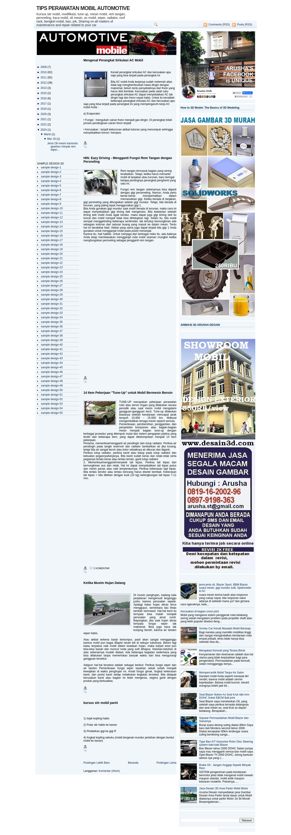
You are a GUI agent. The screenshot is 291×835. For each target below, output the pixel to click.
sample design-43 (52, 358)
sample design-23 (52, 267)
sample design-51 (52, 394)
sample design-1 (51, 167)
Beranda (133, 762)
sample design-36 (52, 326)
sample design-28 (52, 290)
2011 (43, 77)
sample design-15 (52, 231)
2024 (43, 129)
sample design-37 (52, 331)
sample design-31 (52, 303)
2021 (43, 119)
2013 (43, 88)
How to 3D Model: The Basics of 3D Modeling (210, 107)
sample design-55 (52, 412)
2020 (43, 114)
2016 (43, 98)
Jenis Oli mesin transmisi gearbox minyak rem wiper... (62, 146)
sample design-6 (51, 190)
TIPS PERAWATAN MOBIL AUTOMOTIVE (83, 8)
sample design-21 (52, 258)
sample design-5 (51, 185)
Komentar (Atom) (109, 771)
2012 (43, 82)
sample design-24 (52, 272)
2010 (43, 72)
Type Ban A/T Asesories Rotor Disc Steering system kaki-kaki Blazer (226, 743)
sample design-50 (52, 390)
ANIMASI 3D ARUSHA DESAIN (200, 325)
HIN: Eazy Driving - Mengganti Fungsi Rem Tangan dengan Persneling (127, 159)
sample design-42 (52, 353)
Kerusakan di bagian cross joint (200, 611)
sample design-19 (52, 249)
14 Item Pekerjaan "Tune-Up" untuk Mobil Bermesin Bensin (128, 392)
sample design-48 (52, 381)
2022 (43, 124)
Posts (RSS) (244, 24)
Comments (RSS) (219, 24)
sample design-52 (52, 399)
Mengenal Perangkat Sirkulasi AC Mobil (113, 60)
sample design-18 (52, 244)
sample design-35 (52, 322)
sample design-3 (51, 176)
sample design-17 (52, 240)
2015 (43, 93)
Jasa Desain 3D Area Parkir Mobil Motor (223, 788)
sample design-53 (52, 403)
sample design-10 (52, 208)
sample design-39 (52, 340)
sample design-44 (52, 362)
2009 (43, 67)
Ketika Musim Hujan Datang (104, 583)
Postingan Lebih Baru (96, 762)
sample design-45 (52, 367)
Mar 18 (51, 138)
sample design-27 (52, 285)
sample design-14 (52, 226)
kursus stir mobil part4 (100, 703)
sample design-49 (52, 385)
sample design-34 (52, 317)
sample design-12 (52, 217)
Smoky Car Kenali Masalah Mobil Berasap (225, 628)
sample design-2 (51, 172)
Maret (48, 134)
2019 (43, 108)
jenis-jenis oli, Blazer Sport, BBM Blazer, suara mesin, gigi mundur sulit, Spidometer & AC (225, 588)
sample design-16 (52, 235)
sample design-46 (52, 372)
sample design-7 (51, 194)
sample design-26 (52, 281)
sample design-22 (52, 262)
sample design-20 (52, 253)
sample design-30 (52, 299)
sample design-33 (52, 312)
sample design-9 (51, 203)
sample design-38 (52, 335)
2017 (43, 103)
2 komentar (101, 568)
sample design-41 (52, 349)
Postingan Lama (166, 762)
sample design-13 (52, 222)
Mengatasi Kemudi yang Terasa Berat (222, 650)
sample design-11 (52, 212)
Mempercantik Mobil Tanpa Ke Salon (221, 672)
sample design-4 (51, 181)
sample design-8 (51, 199)
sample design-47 (52, 376)
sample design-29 (52, 294)
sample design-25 (52, 276)
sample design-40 (52, 344)
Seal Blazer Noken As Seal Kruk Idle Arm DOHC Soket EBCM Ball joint (224, 696)
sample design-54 (52, 408)
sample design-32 (52, 308)
